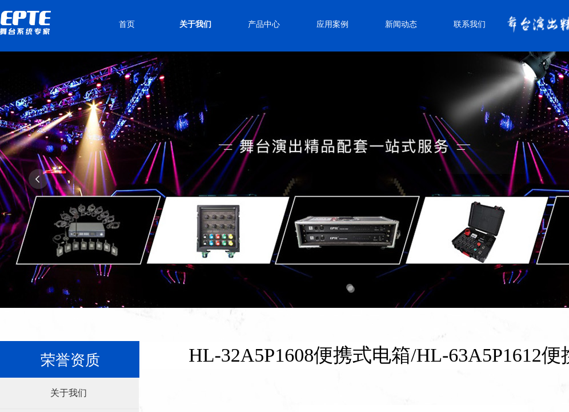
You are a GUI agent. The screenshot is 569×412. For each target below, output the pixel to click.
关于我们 (195, 24)
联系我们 (470, 24)
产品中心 (264, 24)
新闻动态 (401, 24)
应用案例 (332, 24)
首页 (127, 24)
